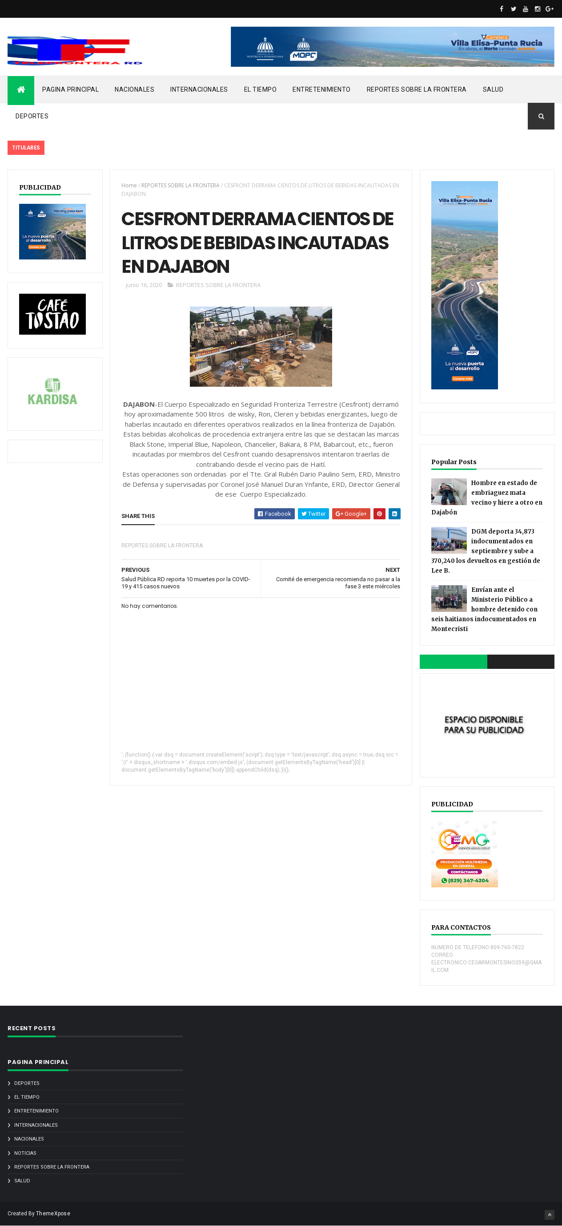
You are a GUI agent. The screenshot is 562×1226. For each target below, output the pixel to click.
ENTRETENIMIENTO (322, 89)
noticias (25, 1153)
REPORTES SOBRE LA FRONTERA (417, 89)
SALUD (493, 89)
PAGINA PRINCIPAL (70, 89)
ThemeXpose (53, 1213)
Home (129, 185)
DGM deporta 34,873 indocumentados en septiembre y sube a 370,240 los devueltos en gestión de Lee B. (485, 551)
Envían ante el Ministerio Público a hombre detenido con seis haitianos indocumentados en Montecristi (484, 609)
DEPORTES (32, 116)
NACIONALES (134, 89)
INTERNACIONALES (199, 89)
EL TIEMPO (260, 89)
